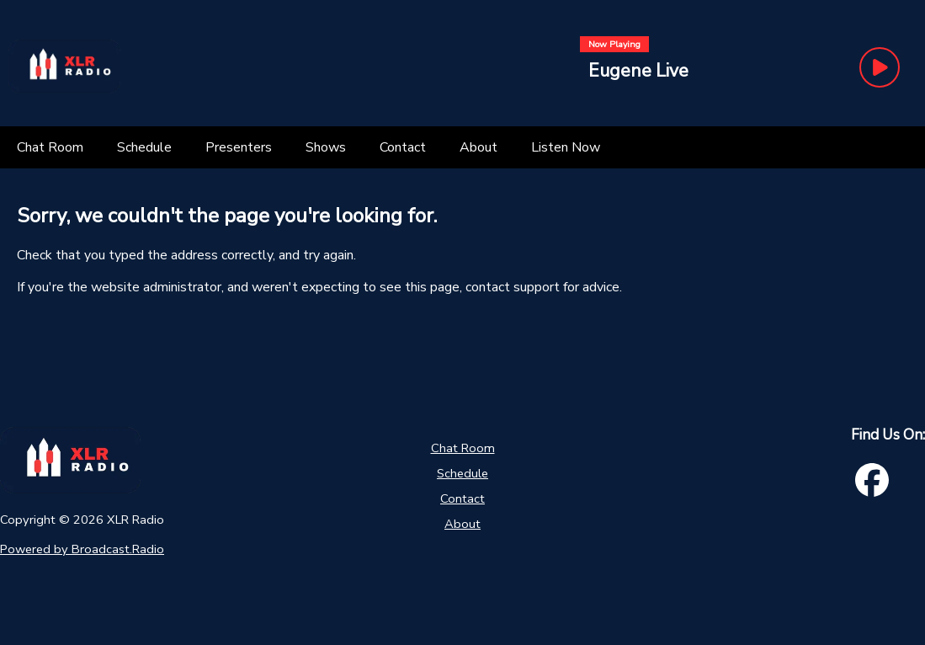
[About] (478, 147)
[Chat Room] (50, 147)
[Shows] (326, 147)
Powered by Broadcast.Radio (82, 549)
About (462, 523)
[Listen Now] (565, 147)
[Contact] (403, 147)
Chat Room (463, 448)
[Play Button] (879, 67)
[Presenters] (239, 147)
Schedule (462, 473)
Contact (462, 498)
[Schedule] (144, 147)
